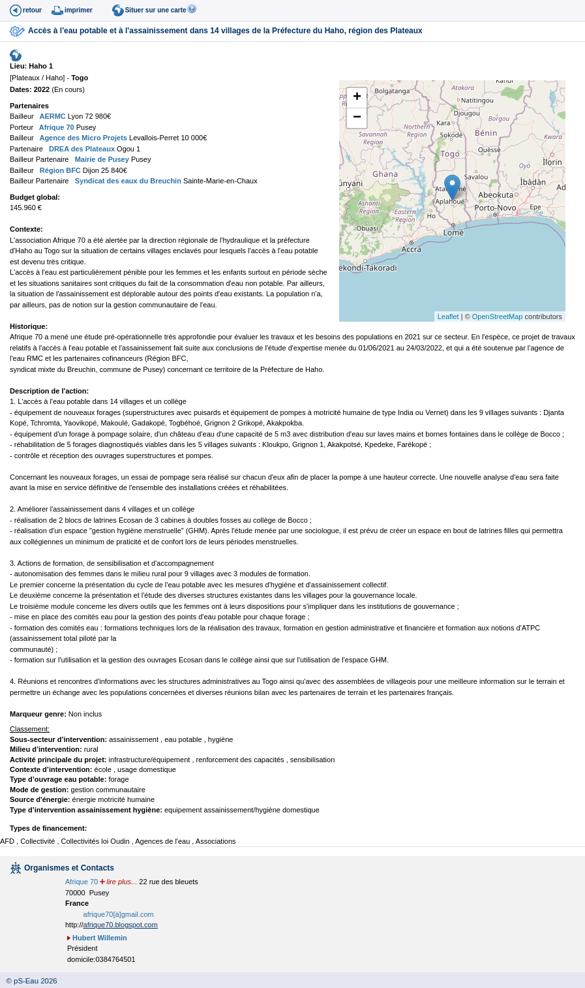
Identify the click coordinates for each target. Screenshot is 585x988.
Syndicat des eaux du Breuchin (127, 181)
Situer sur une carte (156, 10)
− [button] (357, 118)
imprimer (79, 10)
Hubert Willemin (99, 938)
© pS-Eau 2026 (28, 981)
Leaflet (448, 316)
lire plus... (121, 882)
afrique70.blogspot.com (120, 925)
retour (32, 10)
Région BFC (59, 170)
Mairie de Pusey (101, 159)
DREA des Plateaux (81, 149)
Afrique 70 (55, 127)
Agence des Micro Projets (82, 138)
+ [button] (357, 98)
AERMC (52, 116)
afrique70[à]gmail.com (118, 914)
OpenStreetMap (497, 316)
